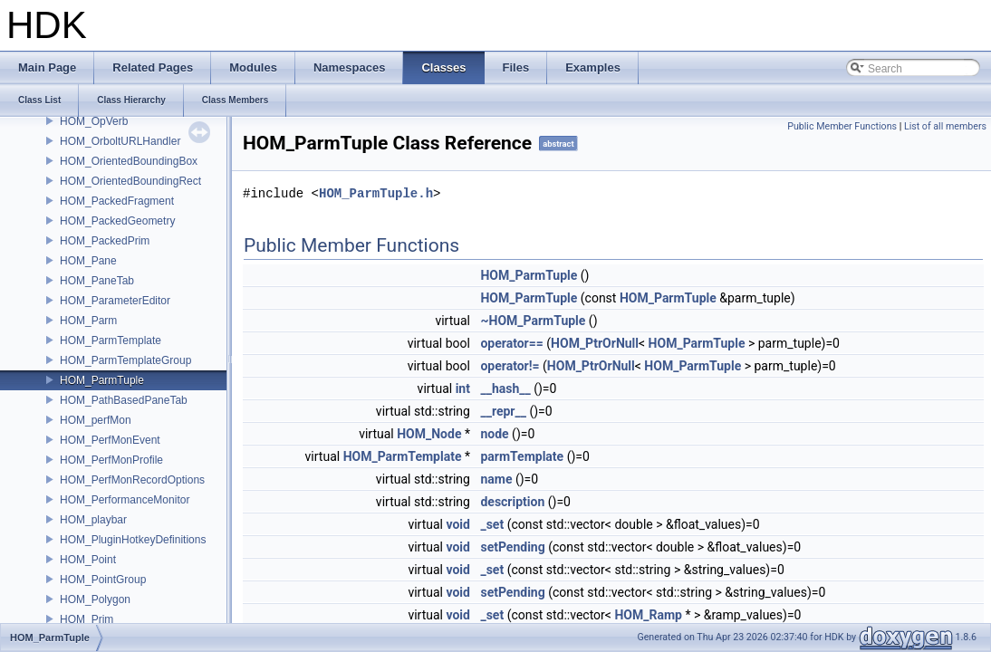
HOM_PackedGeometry (117, 221)
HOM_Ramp (647, 615)
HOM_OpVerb (94, 121)
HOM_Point (88, 559)
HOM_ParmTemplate (110, 340)
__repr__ (502, 411)
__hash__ (505, 388)
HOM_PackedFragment (117, 201)
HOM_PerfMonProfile (111, 460)
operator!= (509, 366)
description (512, 501)
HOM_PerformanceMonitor (124, 500)
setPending (512, 547)
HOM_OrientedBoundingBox (128, 161)
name (496, 479)
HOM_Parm (88, 320)
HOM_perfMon (95, 420)
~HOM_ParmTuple (532, 320)
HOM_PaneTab (97, 280)
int (463, 388)
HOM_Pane (88, 260)
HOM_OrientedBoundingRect (130, 181)
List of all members (945, 126)
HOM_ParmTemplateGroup (125, 360)
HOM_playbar (93, 519)
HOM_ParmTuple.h (376, 193)
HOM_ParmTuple (102, 380)
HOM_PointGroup (103, 579)
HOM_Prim (86, 619)
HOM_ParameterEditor (115, 300)
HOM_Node (429, 434)
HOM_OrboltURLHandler (120, 141)
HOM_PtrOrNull (595, 343)
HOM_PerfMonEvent (110, 440)
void (457, 524)
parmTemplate (521, 456)
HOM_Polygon (95, 599)
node (494, 434)
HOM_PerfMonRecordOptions (132, 480)
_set (492, 524)
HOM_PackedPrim (104, 241)
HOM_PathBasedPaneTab (124, 400)
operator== (511, 343)
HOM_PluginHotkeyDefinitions (133, 539)
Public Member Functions (842, 126)
